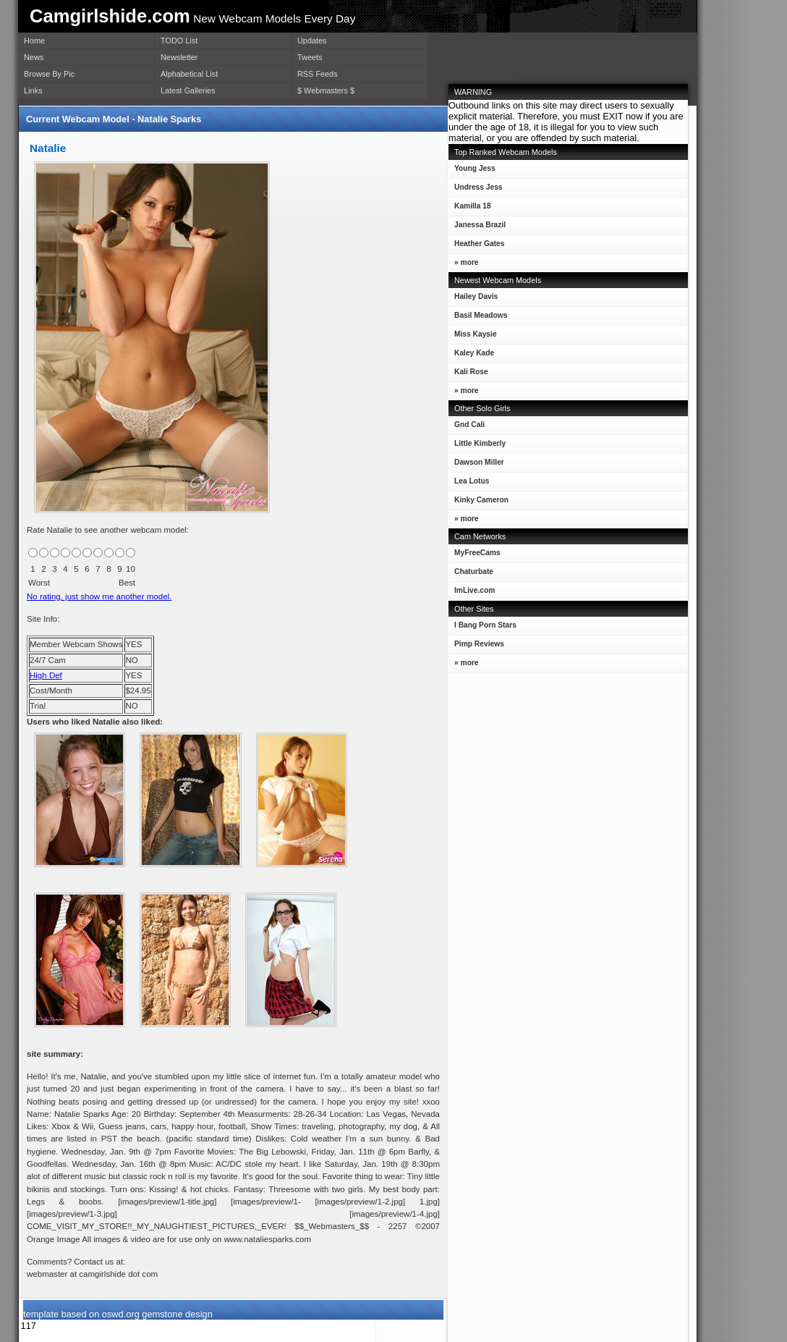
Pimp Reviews (479, 644)
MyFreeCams (477, 553)
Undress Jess (475, 190)
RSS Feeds (317, 73)
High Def (46, 675)
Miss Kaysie (472, 337)
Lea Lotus (468, 484)
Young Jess (471, 171)
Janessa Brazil (477, 228)
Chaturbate (473, 571)
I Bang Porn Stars (485, 625)
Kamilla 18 (469, 209)
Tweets (309, 57)
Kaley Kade (471, 356)
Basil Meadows (477, 318)
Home (34, 40)
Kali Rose (468, 374)
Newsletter (179, 57)
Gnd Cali (466, 427)
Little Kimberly (477, 446)
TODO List (179, 40)
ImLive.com (474, 590)
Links (33, 90)
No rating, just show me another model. (99, 596)
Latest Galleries (188, 90)
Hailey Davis (473, 299)
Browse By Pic (49, 73)
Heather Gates (476, 246)
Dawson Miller (476, 465)
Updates (312, 40)
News (33, 57)
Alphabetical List (189, 73)
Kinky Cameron (478, 503)
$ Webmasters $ (325, 90)
